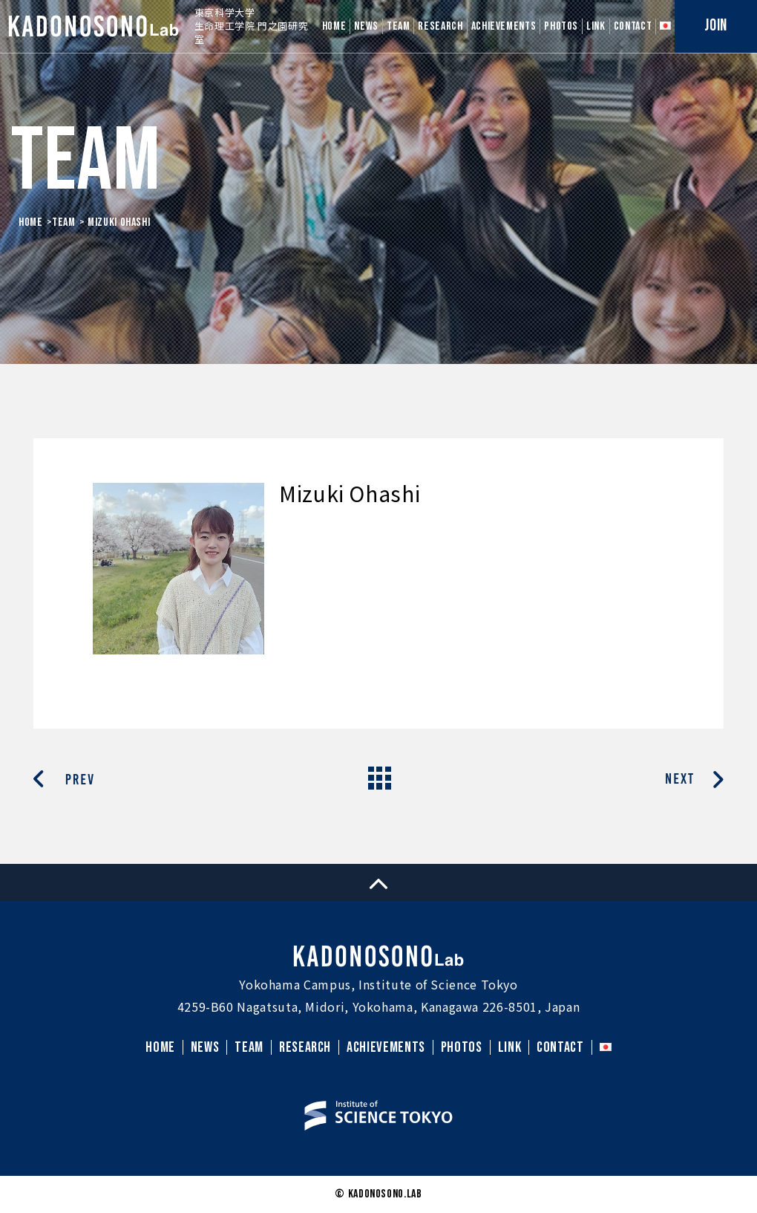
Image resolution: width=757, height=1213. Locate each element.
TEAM (398, 26)
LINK (596, 26)
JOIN (715, 26)
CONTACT (633, 26)
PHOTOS (561, 26)
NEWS (366, 26)
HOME (334, 26)
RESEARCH (440, 26)
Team (64, 222)
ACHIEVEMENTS (504, 26)
